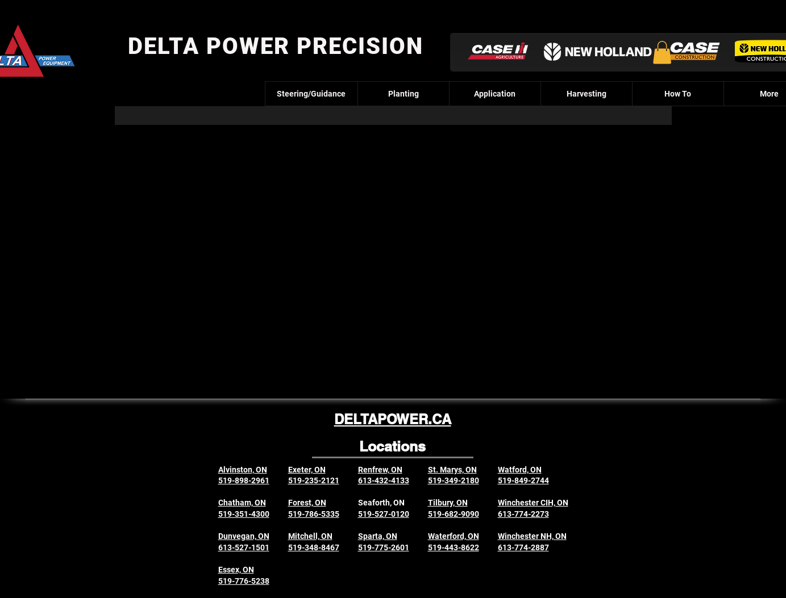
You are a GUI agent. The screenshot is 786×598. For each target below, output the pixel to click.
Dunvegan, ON (243, 536)
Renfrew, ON (380, 469)
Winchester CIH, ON (533, 502)
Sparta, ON (377, 536)
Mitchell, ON (310, 536)
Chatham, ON (242, 502)
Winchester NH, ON (532, 536)
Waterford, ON (453, 536)
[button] (662, 52)
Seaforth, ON (381, 502)
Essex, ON (236, 569)
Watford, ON (520, 469)
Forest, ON (307, 502)
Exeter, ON (307, 469)
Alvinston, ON (242, 469)
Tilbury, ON (448, 502)
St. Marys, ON (452, 469)
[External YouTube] (391, 248)
